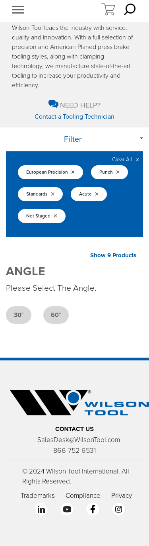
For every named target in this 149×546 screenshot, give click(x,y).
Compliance (83, 495)
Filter (73, 139)
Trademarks (38, 495)
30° (18, 315)
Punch (109, 172)
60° (56, 315)
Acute (89, 194)
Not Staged (41, 216)
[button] (18, 11)
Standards (40, 194)
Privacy (121, 495)
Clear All (125, 159)
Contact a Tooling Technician (74, 117)
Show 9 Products (113, 255)
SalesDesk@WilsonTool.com (78, 440)
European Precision (50, 172)
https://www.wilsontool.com (65, 11)
